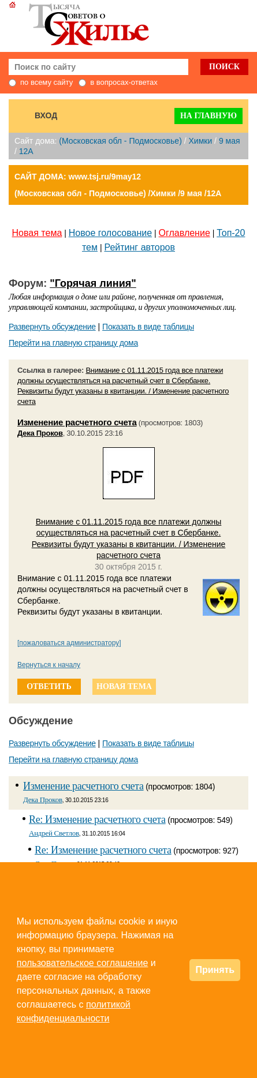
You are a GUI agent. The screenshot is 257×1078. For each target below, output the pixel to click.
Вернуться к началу (48, 665)
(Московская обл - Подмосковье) (120, 140)
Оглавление (184, 233)
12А (26, 151)
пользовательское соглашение (82, 963)
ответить (49, 686)
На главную (208, 115)
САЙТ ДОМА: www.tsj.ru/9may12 (77, 176)
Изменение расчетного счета (77, 422)
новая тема (124, 686)
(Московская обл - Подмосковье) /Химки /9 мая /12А (117, 193)
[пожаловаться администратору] (69, 643)
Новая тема (37, 233)
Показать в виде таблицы (148, 326)
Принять (214, 970)
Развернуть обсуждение (52, 326)
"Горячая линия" (93, 283)
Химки (200, 140)
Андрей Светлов (54, 833)
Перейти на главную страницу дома (73, 342)
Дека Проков (40, 433)
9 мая (229, 140)
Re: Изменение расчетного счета (97, 819)
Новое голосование (110, 233)
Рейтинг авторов (139, 247)
